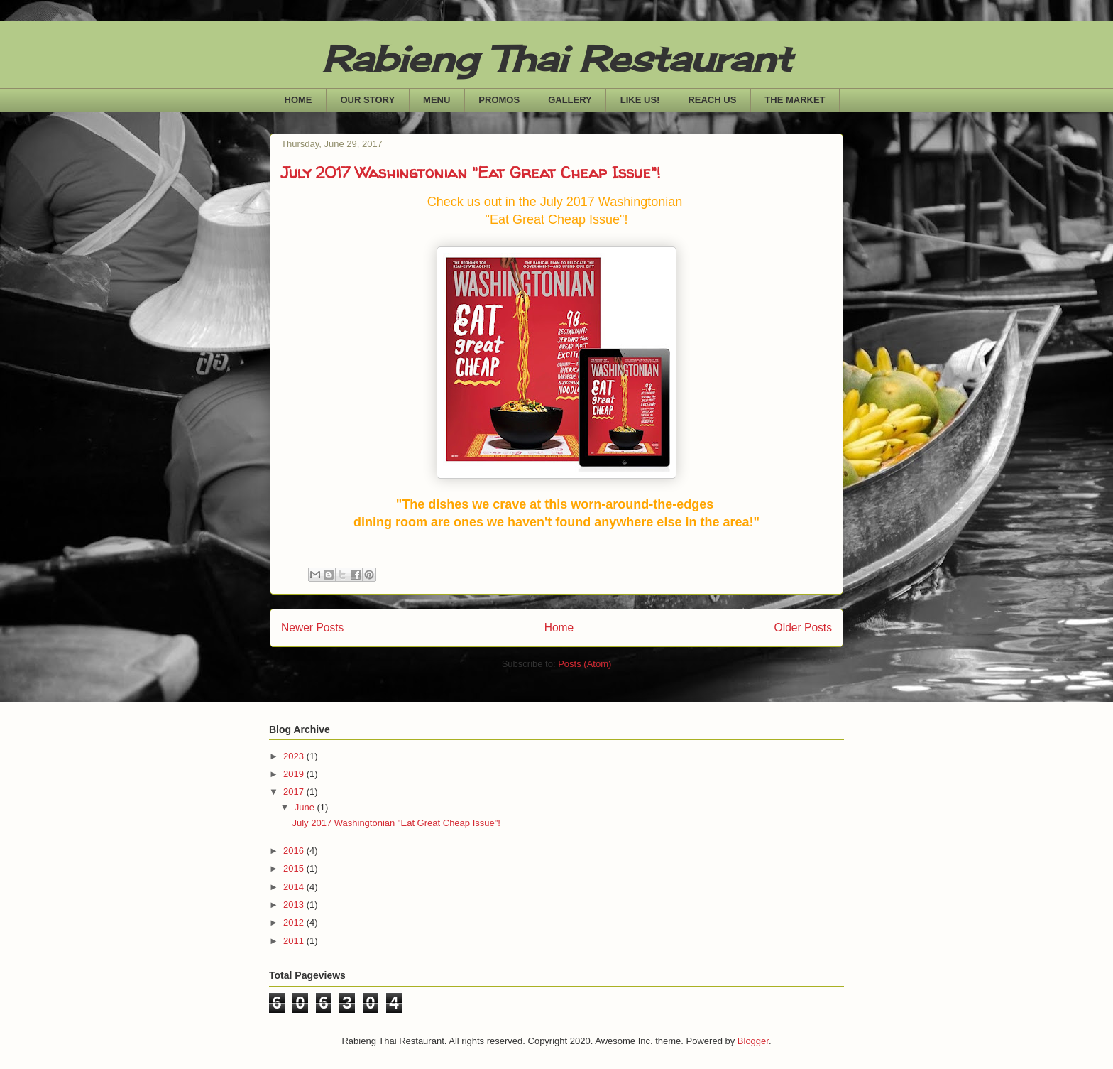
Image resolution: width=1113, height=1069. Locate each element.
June (306, 807)
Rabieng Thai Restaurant (556, 58)
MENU (436, 99)
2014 (295, 886)
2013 (295, 904)
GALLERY (570, 99)
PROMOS (499, 99)
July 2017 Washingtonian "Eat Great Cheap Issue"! (470, 172)
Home (559, 628)
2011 (295, 940)
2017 (295, 791)
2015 (295, 868)
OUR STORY (368, 99)
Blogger (753, 1041)
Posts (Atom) (584, 663)
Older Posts (803, 628)
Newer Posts (312, 628)
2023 (295, 756)
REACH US (712, 99)
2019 (295, 774)
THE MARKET (794, 99)
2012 (295, 922)
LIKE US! (640, 99)
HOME (298, 99)
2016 (295, 850)
